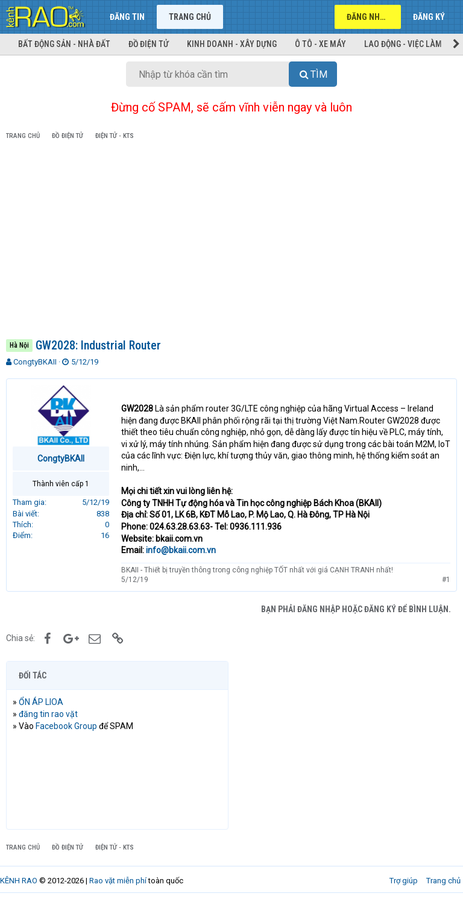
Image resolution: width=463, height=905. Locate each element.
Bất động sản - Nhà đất (64, 44)
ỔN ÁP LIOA (41, 702)
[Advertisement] (231, 241)
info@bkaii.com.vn (181, 550)
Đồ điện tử (148, 44)
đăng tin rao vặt (48, 714)
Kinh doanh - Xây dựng (232, 44)
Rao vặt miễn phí (117, 880)
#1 (446, 579)
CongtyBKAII (35, 361)
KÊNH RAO (18, 880)
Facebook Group (66, 726)
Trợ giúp (403, 880)
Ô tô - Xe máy (320, 44)
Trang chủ (190, 17)
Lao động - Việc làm (403, 44)
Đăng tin (127, 17)
